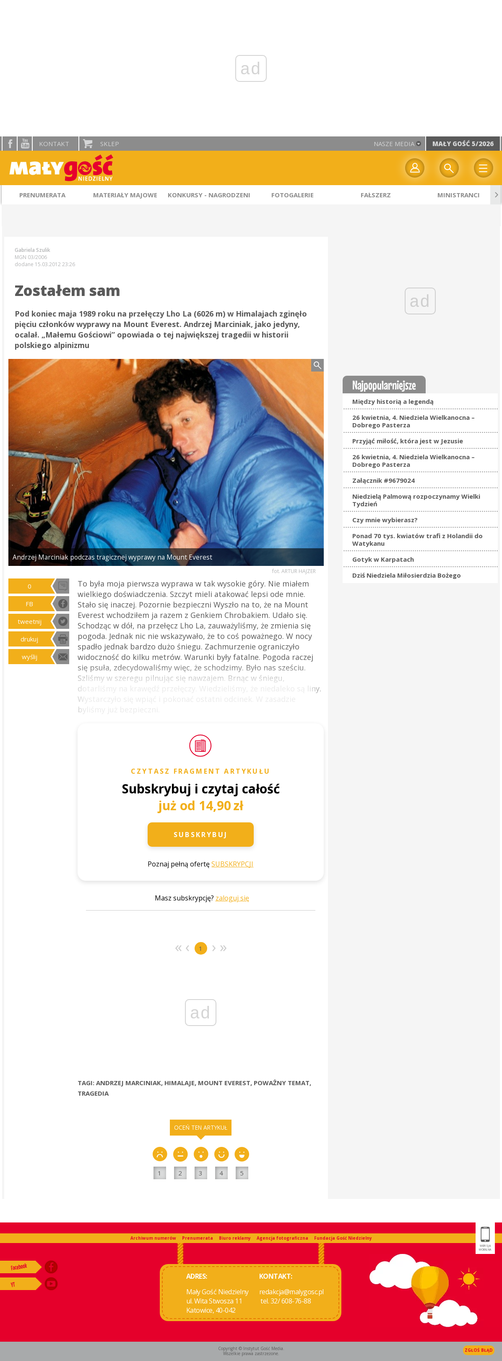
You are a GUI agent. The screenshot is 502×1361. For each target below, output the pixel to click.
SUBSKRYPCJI (232, 864)
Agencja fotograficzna (282, 1238)
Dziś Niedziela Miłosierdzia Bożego (406, 575)
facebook (10, 143)
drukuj (29, 639)
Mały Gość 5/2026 (463, 143)
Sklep (109, 143)
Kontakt (54, 143)
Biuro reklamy (235, 1238)
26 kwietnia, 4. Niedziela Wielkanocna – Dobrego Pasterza (413, 421)
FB (29, 603)
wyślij (29, 656)
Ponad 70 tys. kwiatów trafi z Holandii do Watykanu (417, 539)
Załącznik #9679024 (383, 480)
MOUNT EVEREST (224, 1082)
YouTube (25, 143)
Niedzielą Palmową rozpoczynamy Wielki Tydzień (416, 500)
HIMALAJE (179, 1082)
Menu (483, 168)
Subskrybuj (201, 834)
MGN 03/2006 (31, 257)
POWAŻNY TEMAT (282, 1082)
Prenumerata (197, 1238)
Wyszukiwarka (449, 168)
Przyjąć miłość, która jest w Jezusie (407, 441)
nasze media (394, 143)
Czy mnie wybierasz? (385, 519)
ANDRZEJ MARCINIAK (128, 1082)
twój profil (414, 168)
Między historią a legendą (393, 401)
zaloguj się (232, 898)
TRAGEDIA (93, 1093)
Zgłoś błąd (479, 1350)
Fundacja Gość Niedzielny (343, 1238)
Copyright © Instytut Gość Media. (251, 1348)
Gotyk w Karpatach (383, 559)
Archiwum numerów (153, 1238)
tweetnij (30, 621)
